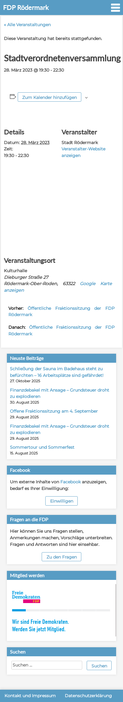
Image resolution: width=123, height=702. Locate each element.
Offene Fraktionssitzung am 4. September (54, 411)
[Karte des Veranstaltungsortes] (61, 204)
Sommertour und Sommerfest (42, 447)
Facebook (70, 482)
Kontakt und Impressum (30, 695)
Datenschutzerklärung (88, 695)
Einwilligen (61, 501)
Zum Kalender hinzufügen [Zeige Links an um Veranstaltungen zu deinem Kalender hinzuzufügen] (49, 97)
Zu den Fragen (61, 557)
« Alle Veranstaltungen (27, 24)
